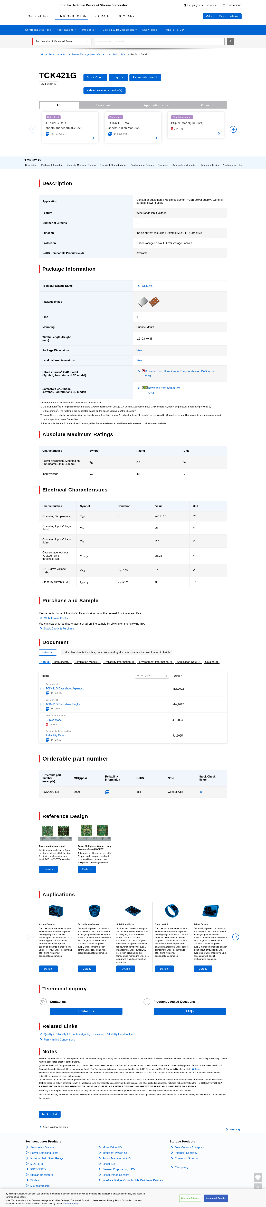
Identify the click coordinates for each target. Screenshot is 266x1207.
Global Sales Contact (56, 614)
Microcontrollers (40, 1182)
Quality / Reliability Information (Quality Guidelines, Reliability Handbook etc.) (90, 1030)
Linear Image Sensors (116, 1171)
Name (45, 672)
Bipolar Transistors (41, 1171)
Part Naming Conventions (59, 1036)
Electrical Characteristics (113, 162)
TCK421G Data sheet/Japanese (65, 685)
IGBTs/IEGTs (38, 1165)
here (197, 1065)
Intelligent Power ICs (115, 1149)
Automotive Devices (42, 1144)
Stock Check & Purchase (59, 625)
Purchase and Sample (142, 162)
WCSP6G (147, 282)
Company (181, 1164)
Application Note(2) (188, 658)
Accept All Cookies (216, 1199)
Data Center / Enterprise (189, 1144)
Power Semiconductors (44, 1149)
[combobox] (160, 41)
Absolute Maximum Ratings (81, 162)
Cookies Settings (190, 1199)
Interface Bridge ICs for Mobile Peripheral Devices (133, 1176)
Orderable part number (184, 162)
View (139, 346)
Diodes (34, 1176)
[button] (201, 5)
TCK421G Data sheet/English (63, 700)
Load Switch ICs (115, 54)
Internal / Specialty (186, 1149)
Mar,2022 (178, 685)
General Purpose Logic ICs (119, 1165)
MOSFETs (36, 1160)
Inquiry (243, 162)
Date (177, 672)
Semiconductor (57, 54)
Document (163, 162)
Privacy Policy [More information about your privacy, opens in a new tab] (70, 1204)
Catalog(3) (211, 658)
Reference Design (210, 162)
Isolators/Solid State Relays (47, 1155)
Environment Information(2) (155, 658)
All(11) (45, 658)
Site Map (235, 1126)
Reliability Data (55, 732)
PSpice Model (54, 716)
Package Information (52, 162)
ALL (59, 105)
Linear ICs (109, 1160)
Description (31, 162)
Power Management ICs (86, 54)
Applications (229, 162)
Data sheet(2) (62, 658)
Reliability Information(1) (119, 658)
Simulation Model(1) (87, 658)
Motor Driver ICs (112, 1144)
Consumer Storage (186, 1155)
